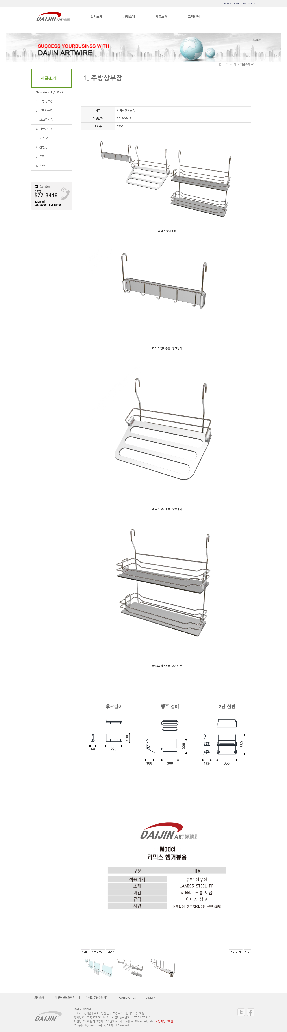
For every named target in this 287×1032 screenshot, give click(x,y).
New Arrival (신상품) (49, 92)
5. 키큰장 (42, 138)
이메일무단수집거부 (97, 997)
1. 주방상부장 (44, 101)
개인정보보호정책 (65, 997)
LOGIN (227, 4)
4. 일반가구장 (44, 129)
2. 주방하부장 (44, 110)
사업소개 (129, 16)
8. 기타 (40, 165)
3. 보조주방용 (44, 119)
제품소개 (161, 16)
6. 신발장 (42, 147)
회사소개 (96, 16)
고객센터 (194, 16)
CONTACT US (249, 4)
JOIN (236, 4)
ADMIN (151, 997)
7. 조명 (40, 156)
